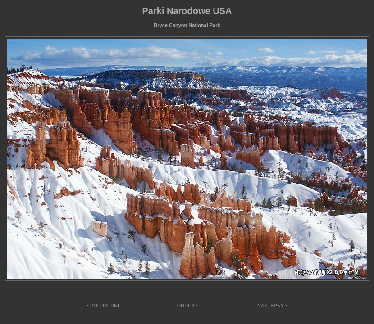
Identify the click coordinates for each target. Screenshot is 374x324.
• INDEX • (186, 305)
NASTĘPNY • (272, 305)
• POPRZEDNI (103, 305)
